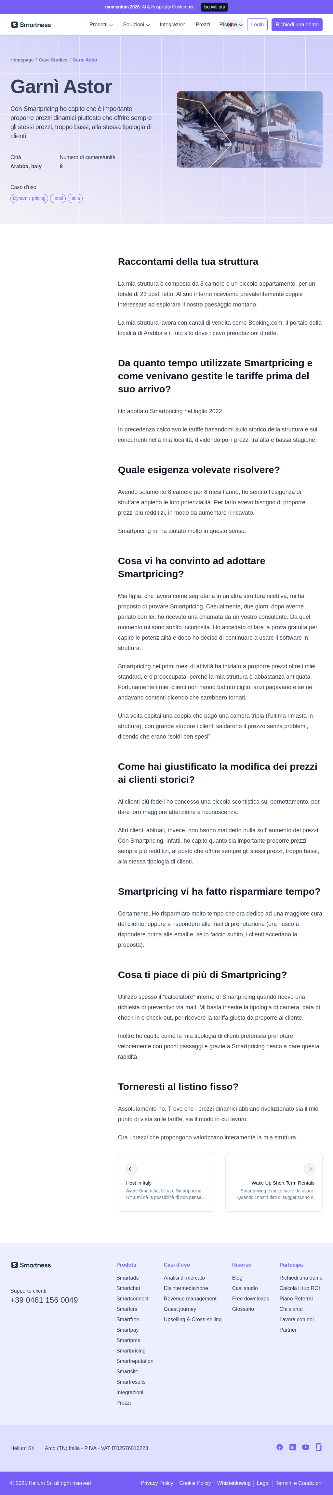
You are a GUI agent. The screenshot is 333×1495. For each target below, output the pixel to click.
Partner (287, 1330)
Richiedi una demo (301, 1278)
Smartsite (127, 1371)
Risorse (232, 25)
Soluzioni (137, 25)
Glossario (243, 1309)
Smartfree (127, 1319)
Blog (237, 1278)
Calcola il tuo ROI (299, 1288)
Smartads (127, 1278)
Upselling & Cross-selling (193, 1319)
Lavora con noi (296, 1319)
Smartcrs (126, 1309)
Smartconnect (132, 1298)
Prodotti (101, 25)
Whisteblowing (234, 1483)
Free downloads (250, 1298)
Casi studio (245, 1288)
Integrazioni (173, 24)
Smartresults (131, 1382)
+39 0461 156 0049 (44, 1300)
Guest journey (180, 1309)
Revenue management (190, 1298)
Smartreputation (134, 1361)
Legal (263, 1483)
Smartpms (128, 1340)
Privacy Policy (157, 1483)
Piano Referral (296, 1298)
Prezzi (203, 24)
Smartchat (128, 1288)
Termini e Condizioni (299, 1483)
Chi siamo (290, 1309)
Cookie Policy (195, 1483)
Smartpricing (131, 1350)
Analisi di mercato (184, 1278)
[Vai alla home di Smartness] (31, 25)
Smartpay (127, 1330)
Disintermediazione (186, 1288)
